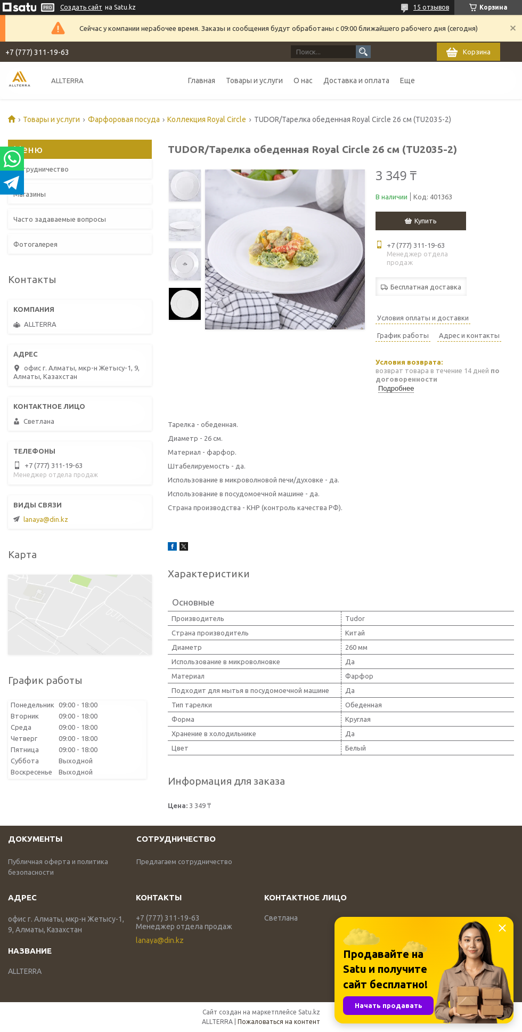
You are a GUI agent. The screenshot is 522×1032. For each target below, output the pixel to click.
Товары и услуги (254, 80)
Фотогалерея (35, 244)
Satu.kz (309, 1012)
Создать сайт (81, 7)
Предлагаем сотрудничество (184, 861)
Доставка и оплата (356, 80)
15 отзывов (431, 7)
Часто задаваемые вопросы (59, 219)
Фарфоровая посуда (124, 119)
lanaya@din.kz (45, 519)
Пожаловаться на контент (279, 1021)
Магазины (29, 194)
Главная (201, 80)
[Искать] (363, 51)
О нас (303, 80)
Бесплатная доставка (425, 287)
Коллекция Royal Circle (206, 119)
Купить (425, 220)
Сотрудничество (41, 169)
